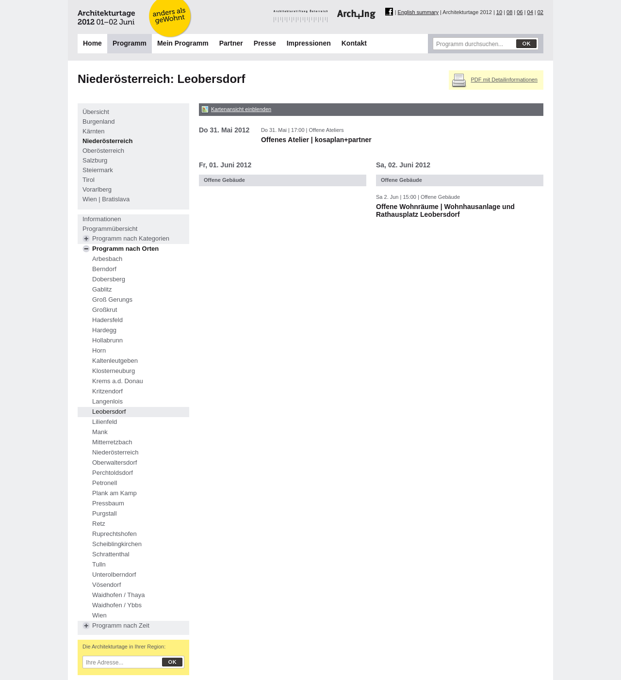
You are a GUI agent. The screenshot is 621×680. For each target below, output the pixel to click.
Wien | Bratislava (106, 199)
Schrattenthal (111, 554)
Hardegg (104, 330)
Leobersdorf (109, 411)
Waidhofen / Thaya (118, 595)
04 (530, 12)
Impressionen (309, 43)
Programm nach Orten (125, 248)
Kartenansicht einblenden (241, 109)
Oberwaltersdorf (114, 462)
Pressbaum (108, 503)
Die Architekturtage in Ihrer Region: (123, 646)
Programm (130, 43)
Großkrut (104, 309)
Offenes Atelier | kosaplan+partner (316, 140)
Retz (98, 523)
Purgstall (104, 513)
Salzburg (94, 160)
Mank (100, 432)
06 (520, 12)
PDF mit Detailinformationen (504, 79)
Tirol (88, 179)
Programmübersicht (109, 228)
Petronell (104, 482)
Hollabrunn (107, 340)
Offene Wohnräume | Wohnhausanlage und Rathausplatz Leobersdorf (445, 210)
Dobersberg (108, 279)
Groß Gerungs (112, 299)
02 (540, 12)
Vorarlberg (97, 189)
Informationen (101, 219)
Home (92, 43)
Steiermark (97, 170)
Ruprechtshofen (114, 533)
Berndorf (104, 269)
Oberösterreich (103, 150)
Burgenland (98, 121)
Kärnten (93, 131)
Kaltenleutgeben (115, 360)
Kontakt (354, 43)
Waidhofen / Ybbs (117, 605)
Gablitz (102, 289)
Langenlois (107, 401)
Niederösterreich (107, 141)
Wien (99, 615)
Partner (231, 43)
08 (509, 12)
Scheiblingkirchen (117, 544)
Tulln (99, 564)
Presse (265, 43)
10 (499, 12)
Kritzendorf (107, 391)
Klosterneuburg (113, 370)
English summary (418, 12)
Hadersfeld (107, 320)
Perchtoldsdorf (112, 472)
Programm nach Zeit (120, 625)
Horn (99, 350)
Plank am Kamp (114, 493)
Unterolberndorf (114, 574)
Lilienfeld (104, 421)
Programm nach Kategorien (130, 238)
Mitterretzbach (112, 442)
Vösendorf (106, 584)
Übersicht (95, 111)
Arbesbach (107, 258)
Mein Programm (183, 43)
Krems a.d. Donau (117, 381)
